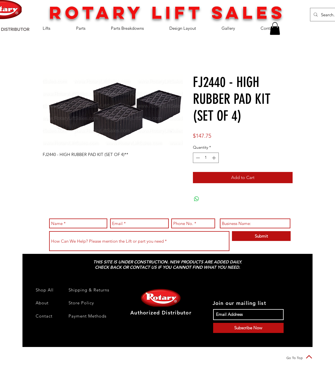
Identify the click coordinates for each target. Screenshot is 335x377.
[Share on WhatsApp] (196, 199)
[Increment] (214, 158)
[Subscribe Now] (248, 328)
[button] (55, 28)
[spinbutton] (206, 158)
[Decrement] (197, 158)
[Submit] (261, 236)
